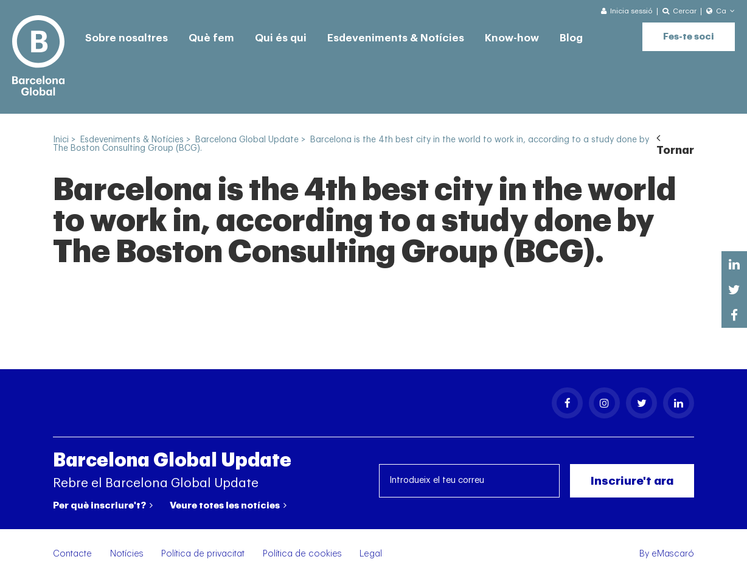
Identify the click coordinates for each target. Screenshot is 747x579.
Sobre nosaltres (126, 38)
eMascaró (672, 553)
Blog (571, 38)
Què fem (211, 38)
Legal (371, 553)
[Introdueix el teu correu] (469, 481)
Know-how (512, 38)
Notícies (127, 553)
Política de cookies (302, 553)
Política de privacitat (203, 553)
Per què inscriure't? (103, 505)
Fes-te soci (688, 36)
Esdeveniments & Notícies (395, 38)
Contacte (72, 553)
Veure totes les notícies (228, 505)
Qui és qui (281, 38)
